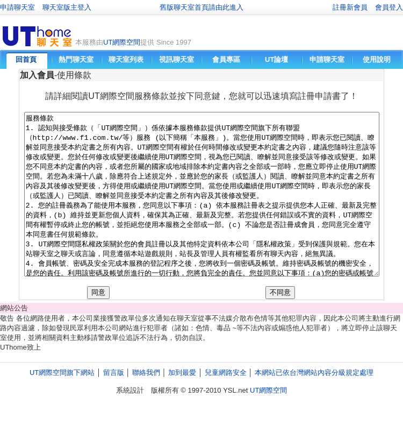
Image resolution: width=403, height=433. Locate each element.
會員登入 (389, 7)
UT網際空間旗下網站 (62, 405)
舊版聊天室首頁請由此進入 (201, 7)
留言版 (113, 405)
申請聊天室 (17, 7)
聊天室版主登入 (66, 7)
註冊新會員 (350, 7)
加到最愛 (182, 405)
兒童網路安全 (226, 405)
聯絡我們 (146, 405)
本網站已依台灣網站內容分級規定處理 (314, 405)
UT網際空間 (121, 42)
